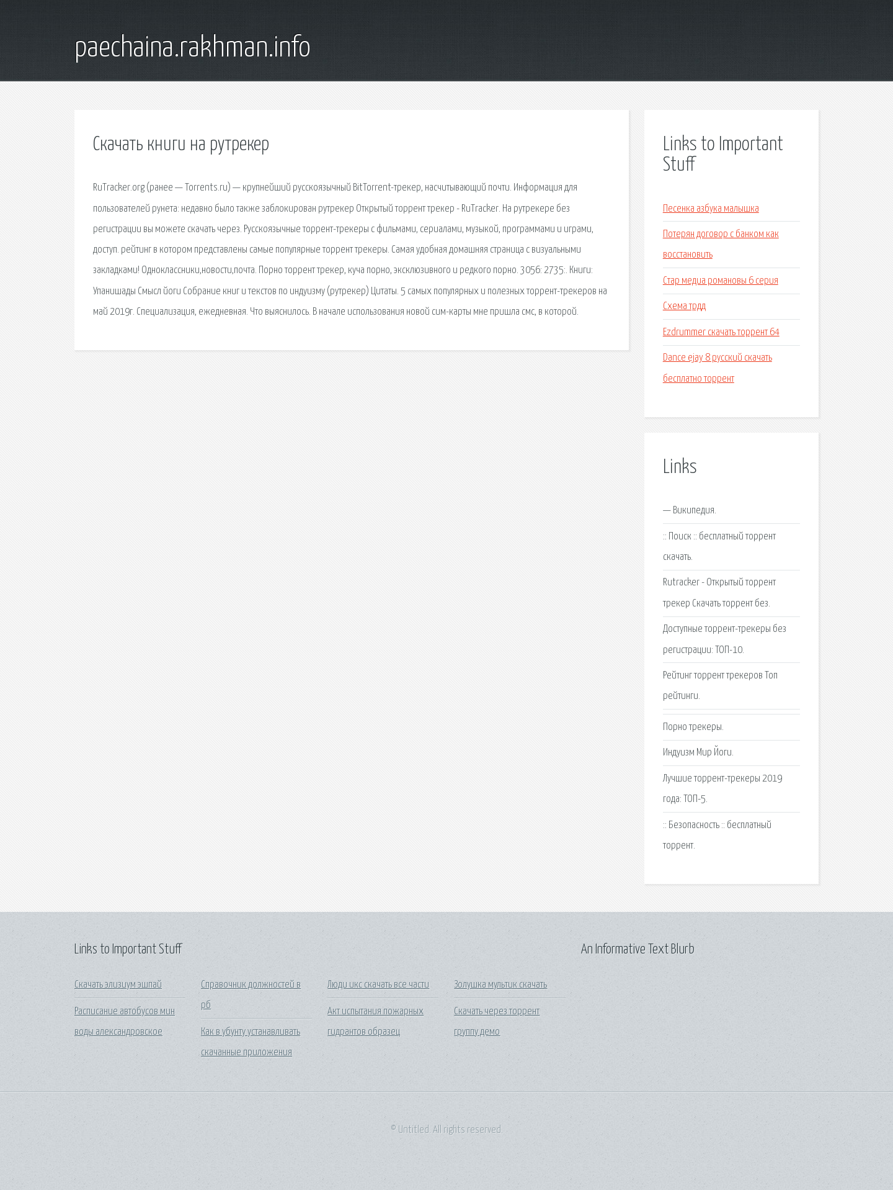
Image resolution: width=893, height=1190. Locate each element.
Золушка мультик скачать (500, 985)
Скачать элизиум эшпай (118, 985)
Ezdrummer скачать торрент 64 (721, 332)
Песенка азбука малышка (711, 209)
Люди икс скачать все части (378, 985)
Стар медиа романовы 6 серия (720, 281)
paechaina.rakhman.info (192, 48)
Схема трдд (684, 306)
